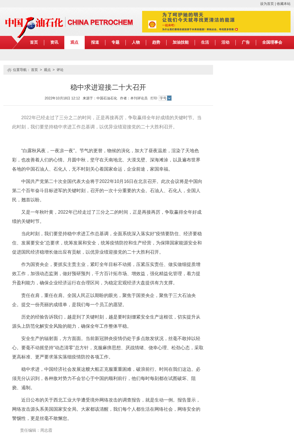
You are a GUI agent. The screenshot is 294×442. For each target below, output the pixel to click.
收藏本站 (284, 4)
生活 (205, 42)
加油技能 (181, 42)
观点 (74, 42)
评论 (60, 70)
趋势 (156, 42)
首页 (34, 42)
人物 (136, 42)
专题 (115, 42)
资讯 (54, 42)
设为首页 (267, 4)
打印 (153, 98)
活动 (225, 42)
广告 (246, 42)
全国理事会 (272, 42)
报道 (95, 42)
